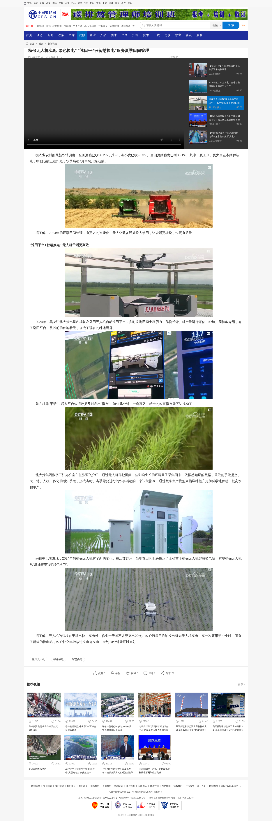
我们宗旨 (59, 786)
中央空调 (77, 26)
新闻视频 (52, 43)
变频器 (67, 26)
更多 (241, 684)
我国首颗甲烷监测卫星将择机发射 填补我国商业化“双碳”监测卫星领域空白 (191, 730)
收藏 (134, 673)
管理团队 (142, 786)
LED (48, 26)
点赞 (101, 673)
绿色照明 (57, 26)
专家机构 (107, 786)
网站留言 (213, 786)
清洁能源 (125, 26)
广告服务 (190, 786)
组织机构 (95, 786)
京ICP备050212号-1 (231, 786)
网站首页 (35, 786)
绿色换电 (58, 659)
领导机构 (130, 786)
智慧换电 (77, 659)
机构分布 (118, 786)
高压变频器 (90, 26)
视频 (41, 43)
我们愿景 (83, 786)
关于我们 (47, 786)
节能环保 (103, 26)
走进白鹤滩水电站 (37, 769)
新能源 (40, 26)
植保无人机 (38, 659)
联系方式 (154, 786)
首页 (32, 43)
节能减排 (114, 26)
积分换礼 (201, 786)
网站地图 (166, 786)
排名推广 (178, 786)
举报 (118, 673)
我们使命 (71, 786)
